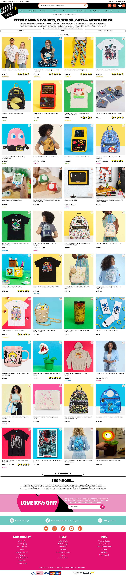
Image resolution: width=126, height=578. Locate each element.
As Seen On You (22, 552)
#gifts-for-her (91, 485)
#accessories (73, 485)
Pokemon (41, 26)
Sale (119, 11)
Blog (22, 549)
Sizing (63, 555)
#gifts (39, 488)
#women (66, 485)
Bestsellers (32, 11)
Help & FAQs (63, 544)
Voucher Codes (104, 541)
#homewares (82, 485)
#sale (25, 485)
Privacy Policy (104, 544)
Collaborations (22, 558)
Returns (106, 521)
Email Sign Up (22, 544)
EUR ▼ (123, 1)
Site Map (104, 552)
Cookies (104, 549)
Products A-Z (104, 555)
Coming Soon (22, 563)
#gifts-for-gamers (95, 488)
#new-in (45, 485)
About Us (21, 541)
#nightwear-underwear (66, 488)
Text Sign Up (22, 546)
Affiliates (22, 560)
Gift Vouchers (63, 558)
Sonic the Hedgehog (31, 26)
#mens (40, 485)
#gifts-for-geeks (54, 488)
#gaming (77, 488)
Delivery (63, 549)
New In (22, 11)
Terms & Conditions (104, 546)
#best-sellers (33, 485)
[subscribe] (102, 507)
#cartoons (45, 488)
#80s (35, 488)
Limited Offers (108, 11)
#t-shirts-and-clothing (56, 485)
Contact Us (63, 546)
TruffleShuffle (95, 11)
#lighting (103, 488)
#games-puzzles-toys (26, 488)
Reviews (22, 555)
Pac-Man (70, 26)
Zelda (48, 26)
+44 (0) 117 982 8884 (114, 1)
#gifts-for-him (84, 488)
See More (63, 473)
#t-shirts (99, 485)
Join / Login (63, 541)
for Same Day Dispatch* (63, 521)
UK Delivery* (19, 521)
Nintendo (96, 25)
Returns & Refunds (63, 552)
